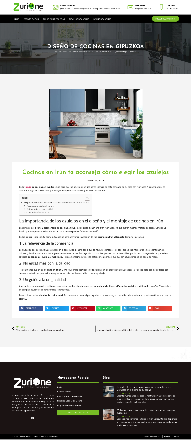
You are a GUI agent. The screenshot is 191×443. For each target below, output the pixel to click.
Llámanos (170, 5)
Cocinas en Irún (31, 18)
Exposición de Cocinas (54, 18)
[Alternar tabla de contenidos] (86, 198)
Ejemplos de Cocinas (79, 18)
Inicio (16, 18)
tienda (27, 187)
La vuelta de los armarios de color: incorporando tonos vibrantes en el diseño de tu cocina (144, 388)
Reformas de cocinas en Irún (81, 51)
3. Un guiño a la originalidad (38, 212)
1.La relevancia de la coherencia (40, 205)
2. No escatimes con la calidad (40, 209)
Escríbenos (140, 5)
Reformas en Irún (61, 51)
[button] (31, 308)
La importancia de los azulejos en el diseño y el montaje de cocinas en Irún (56, 202)
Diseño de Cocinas (102, 18)
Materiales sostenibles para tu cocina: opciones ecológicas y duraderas (147, 411)
